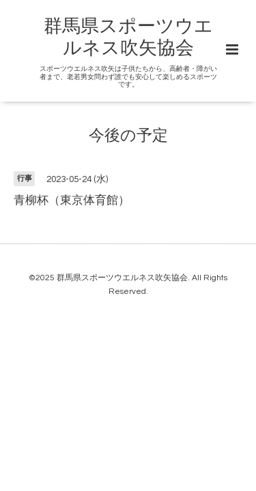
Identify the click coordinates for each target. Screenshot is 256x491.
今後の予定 (128, 136)
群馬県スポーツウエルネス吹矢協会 (122, 277)
